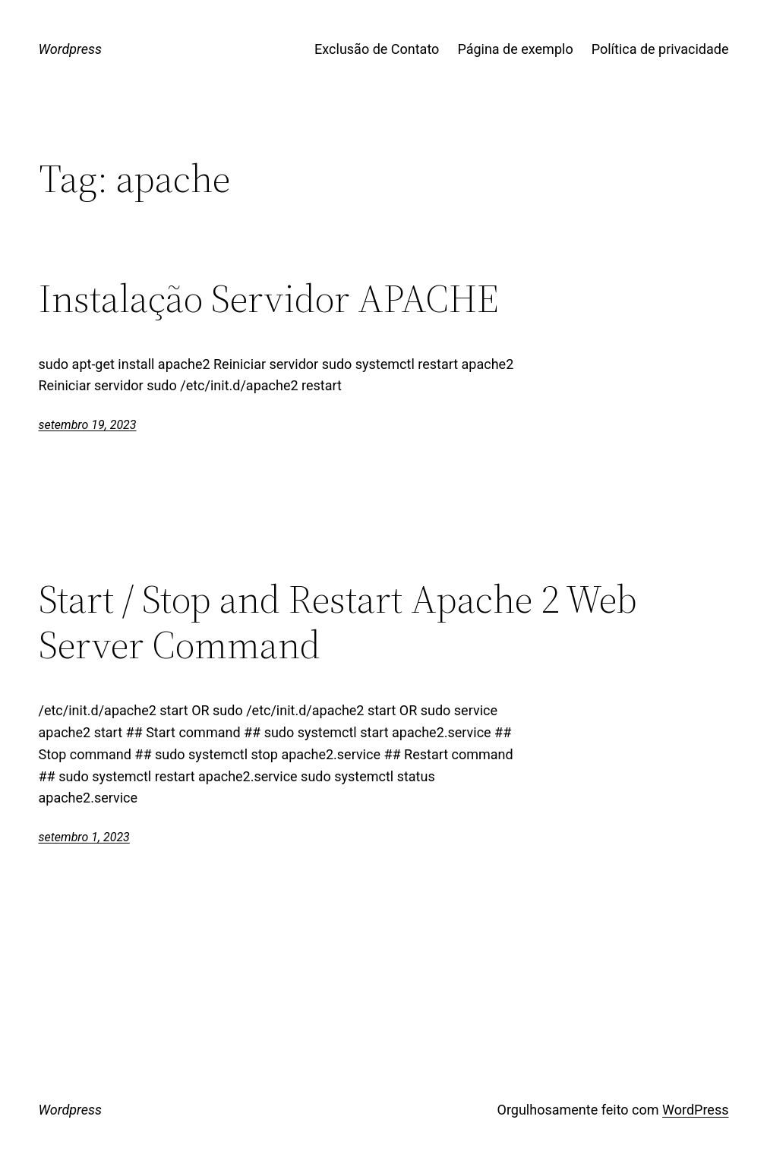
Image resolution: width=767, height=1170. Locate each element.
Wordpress (71, 49)
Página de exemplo (515, 49)
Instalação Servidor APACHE (269, 298)
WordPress (695, 1110)
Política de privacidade (660, 49)
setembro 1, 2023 (84, 837)
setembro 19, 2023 (88, 425)
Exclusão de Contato (376, 49)
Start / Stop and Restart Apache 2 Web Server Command (338, 621)
